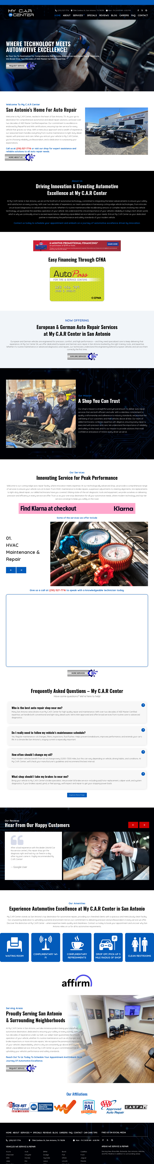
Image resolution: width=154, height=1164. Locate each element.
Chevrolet (10, 1155)
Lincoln (64, 1161)
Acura (8, 1151)
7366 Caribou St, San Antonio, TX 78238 (48, 1140)
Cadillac (84, 1151)
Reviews (104, 15)
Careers (124, 15)
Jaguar (83, 1158)
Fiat (63, 1155)
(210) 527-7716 (63, 10)
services (79, 15)
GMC (8, 1158)
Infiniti (64, 1158)
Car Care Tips (90, 1132)
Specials (92, 15)
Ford (82, 1155)
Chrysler (28, 1155)
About (67, 15)
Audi (26, 1151)
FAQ (133, 15)
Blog (114, 15)
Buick (64, 1151)
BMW (45, 1151)
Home (58, 15)
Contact (143, 15)
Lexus (45, 1161)
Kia (26, 1161)
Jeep (8, 1161)
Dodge (46, 1155)
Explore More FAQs (77, 795)
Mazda (83, 1161)
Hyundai (46, 1158)
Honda (27, 1158)
